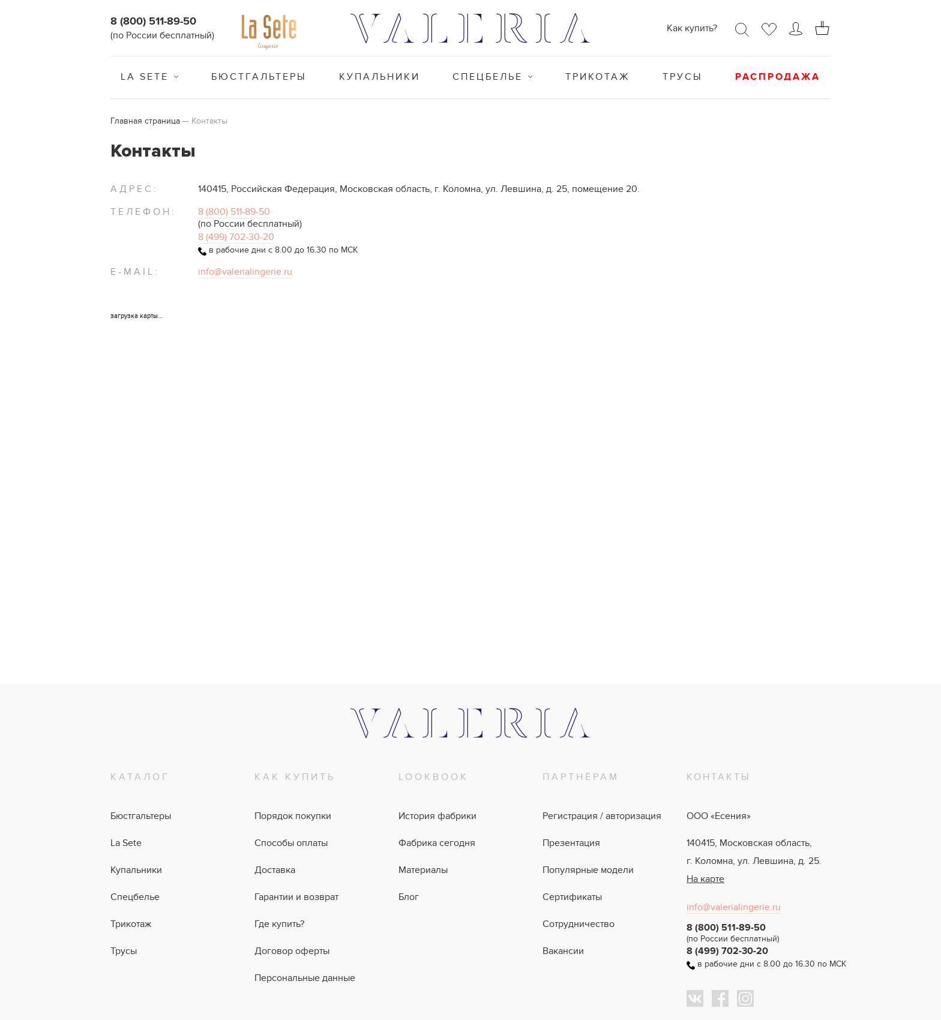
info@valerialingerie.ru (245, 272)
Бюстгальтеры (259, 77)
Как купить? (692, 28)
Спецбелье (487, 77)
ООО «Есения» (719, 816)
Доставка (274, 870)
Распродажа (777, 77)
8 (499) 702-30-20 (236, 237)
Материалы (423, 870)
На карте (705, 879)
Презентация (571, 843)
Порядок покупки (292, 816)
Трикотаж (597, 77)
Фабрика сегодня (436, 843)
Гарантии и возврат (296, 897)
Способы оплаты (291, 843)
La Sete (145, 77)
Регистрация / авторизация (602, 816)
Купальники (379, 77)
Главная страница (145, 121)
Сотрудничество (579, 924)
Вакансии (563, 951)
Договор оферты (291, 951)
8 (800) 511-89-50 (153, 21)
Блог (408, 897)
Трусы (683, 77)
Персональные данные (304, 978)
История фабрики (437, 816)
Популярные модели (588, 870)
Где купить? (279, 924)
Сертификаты (572, 897)
